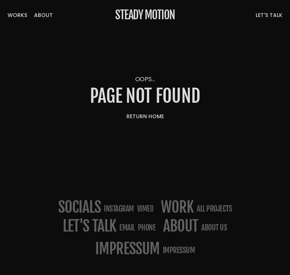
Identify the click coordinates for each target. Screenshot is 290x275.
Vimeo (145, 208)
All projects (214, 208)
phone (147, 227)
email (127, 227)
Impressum (179, 250)
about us (214, 227)
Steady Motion (145, 15)
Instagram (119, 208)
